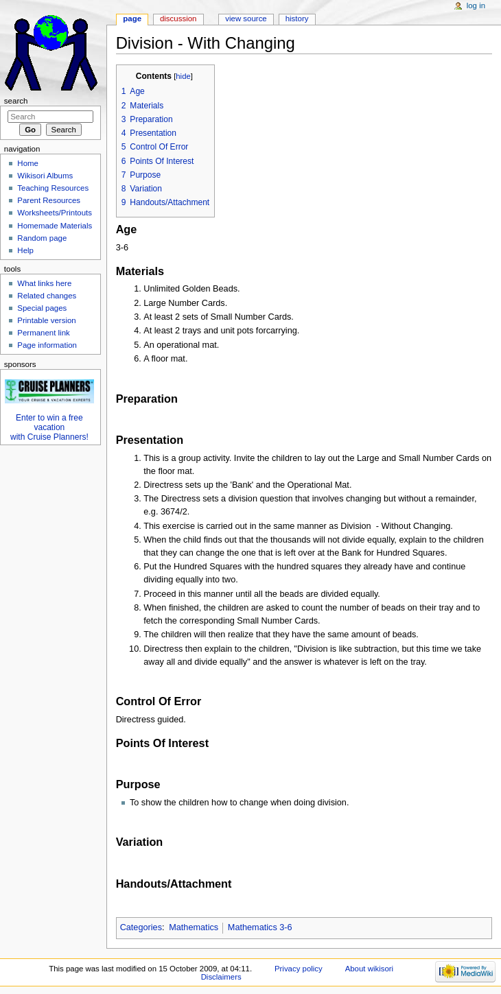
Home (27, 163)
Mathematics (193, 927)
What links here (44, 283)
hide (183, 76)
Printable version (46, 320)
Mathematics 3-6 (260, 927)
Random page (42, 238)
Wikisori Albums (45, 175)
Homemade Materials (54, 226)
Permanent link (43, 333)
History (297, 18)
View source (245, 18)
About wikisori (369, 969)
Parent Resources (48, 200)
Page (132, 18)
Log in (476, 5)
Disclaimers (221, 977)
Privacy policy (299, 969)
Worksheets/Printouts (54, 213)
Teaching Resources (53, 188)
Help (25, 250)
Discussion (178, 18)
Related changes (46, 296)
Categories (141, 927)
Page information (47, 345)
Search (16, 101)
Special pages (42, 308)
